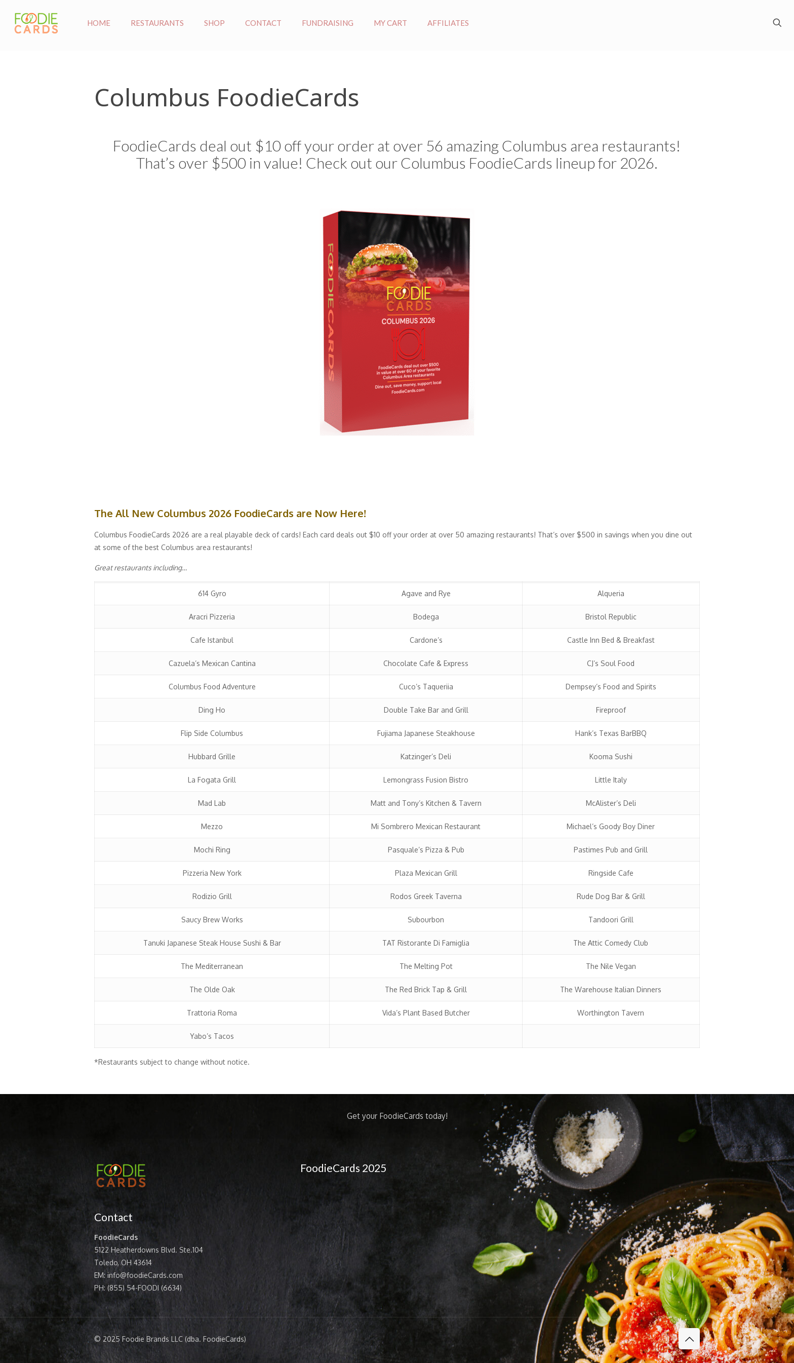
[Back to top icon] (689, 1338)
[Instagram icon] (664, 1339)
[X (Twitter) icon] (654, 1339)
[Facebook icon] (643, 1339)
